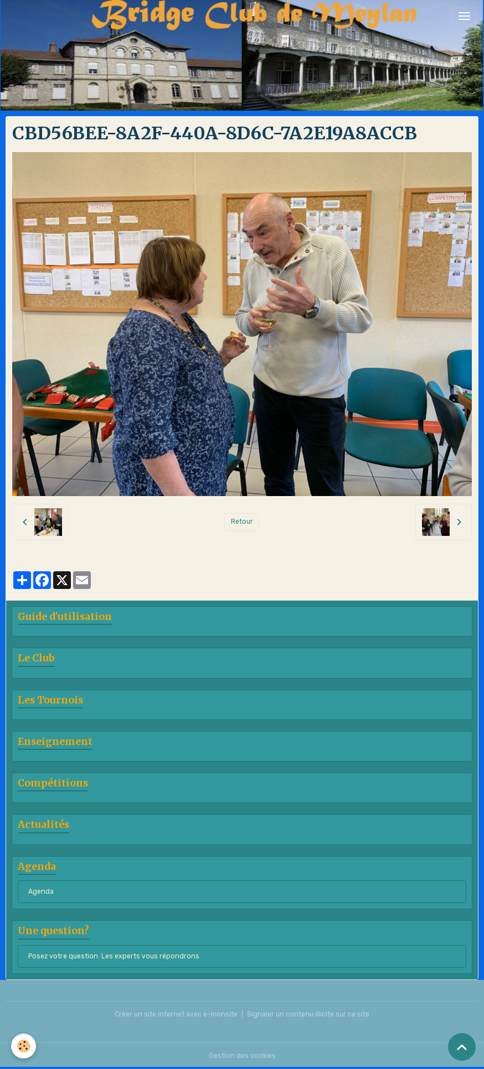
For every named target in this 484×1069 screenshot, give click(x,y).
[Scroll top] (462, 1047)
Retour (242, 521)
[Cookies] (23, 1046)
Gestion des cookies (242, 1056)
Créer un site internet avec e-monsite (176, 1014)
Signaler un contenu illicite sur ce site (308, 1014)
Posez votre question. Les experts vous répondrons (113, 956)
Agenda (41, 891)
